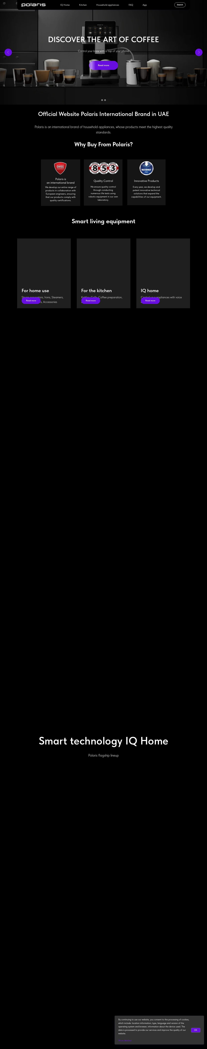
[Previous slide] (8, 52)
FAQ (131, 4)
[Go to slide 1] (102, 100)
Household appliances (107, 4)
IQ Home (65, 4)
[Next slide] (199, 52)
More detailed (125, 1040)
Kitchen (83, 4)
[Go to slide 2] (105, 100)
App (145, 4)
